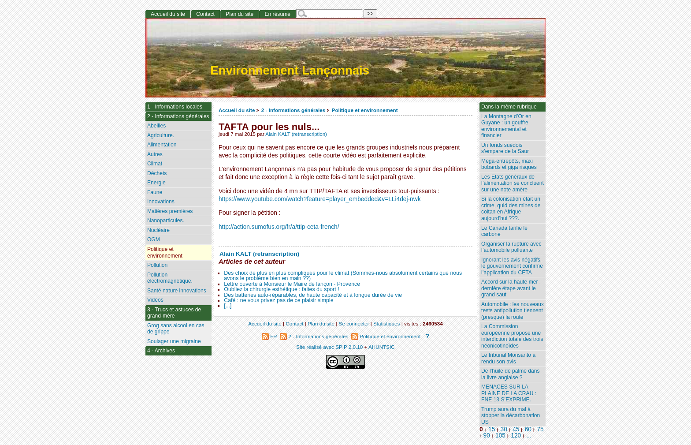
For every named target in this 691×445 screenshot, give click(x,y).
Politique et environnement (365, 110)
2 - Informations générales (293, 110)
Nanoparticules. (165, 220)
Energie (156, 182)
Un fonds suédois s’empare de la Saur (505, 148)
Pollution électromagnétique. (170, 278)
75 (540, 429)
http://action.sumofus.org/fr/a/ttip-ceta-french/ (279, 227)
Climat (154, 164)
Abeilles (156, 126)
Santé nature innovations (176, 291)
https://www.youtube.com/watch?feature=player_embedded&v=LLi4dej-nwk (320, 199)
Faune (154, 192)
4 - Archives (161, 351)
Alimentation (162, 145)
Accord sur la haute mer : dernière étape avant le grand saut (511, 288)
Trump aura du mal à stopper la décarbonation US (510, 415)
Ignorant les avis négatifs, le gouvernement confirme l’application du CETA (512, 266)
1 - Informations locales (174, 107)
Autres (155, 154)
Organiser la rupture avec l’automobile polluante (511, 247)
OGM (153, 239)
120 (516, 435)
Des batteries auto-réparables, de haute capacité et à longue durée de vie (313, 295)
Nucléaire (158, 230)
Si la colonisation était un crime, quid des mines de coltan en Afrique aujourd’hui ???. (510, 208)
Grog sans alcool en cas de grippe (175, 328)
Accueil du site (237, 110)
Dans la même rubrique (509, 107)
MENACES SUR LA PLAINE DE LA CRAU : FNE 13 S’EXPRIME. (508, 393)
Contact (205, 14)
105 (500, 435)
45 (516, 429)
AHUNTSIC (381, 347)
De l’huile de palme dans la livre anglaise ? (510, 374)
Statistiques (386, 323)
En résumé (277, 14)
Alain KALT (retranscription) (296, 134)
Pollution (157, 265)
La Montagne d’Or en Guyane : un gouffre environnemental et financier (506, 126)
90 (486, 435)
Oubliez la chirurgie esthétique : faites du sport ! (281, 289)
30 (504, 429)
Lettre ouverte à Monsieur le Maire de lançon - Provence (292, 284)
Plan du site (239, 14)
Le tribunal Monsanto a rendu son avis (508, 358)
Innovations (161, 201)
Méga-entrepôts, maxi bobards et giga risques (509, 164)
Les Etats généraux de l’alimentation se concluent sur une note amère (512, 183)
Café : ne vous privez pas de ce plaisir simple (278, 300)
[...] (227, 306)
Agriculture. (160, 135)
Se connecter (354, 323)
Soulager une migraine (174, 341)
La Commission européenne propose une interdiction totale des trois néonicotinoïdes (512, 336)
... (529, 435)
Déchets (157, 173)
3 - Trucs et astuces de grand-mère (174, 313)
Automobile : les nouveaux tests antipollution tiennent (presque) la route (512, 310)
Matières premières (170, 211)
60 (528, 429)
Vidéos (155, 300)
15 (491, 429)
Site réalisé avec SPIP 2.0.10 (329, 347)
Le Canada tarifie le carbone (504, 231)
